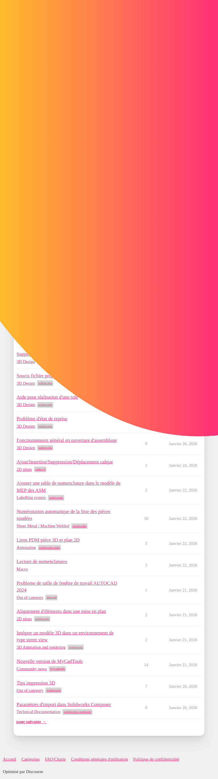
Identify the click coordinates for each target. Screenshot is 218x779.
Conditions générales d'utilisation (99, 759)
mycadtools (57, 668)
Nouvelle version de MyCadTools (50, 661)
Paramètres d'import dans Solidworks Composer (64, 704)
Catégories (30, 759)
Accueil (9, 759)
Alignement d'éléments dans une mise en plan (61, 611)
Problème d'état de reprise (42, 418)
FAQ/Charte (55, 759)
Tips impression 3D (36, 683)
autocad (51, 597)
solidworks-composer (77, 711)
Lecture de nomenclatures (42, 561)
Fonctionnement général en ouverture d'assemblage (67, 440)
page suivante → (31, 721)
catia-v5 (40, 469)
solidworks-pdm (49, 547)
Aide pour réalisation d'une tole (47, 397)
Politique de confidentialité (156, 759)
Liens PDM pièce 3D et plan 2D (48, 540)
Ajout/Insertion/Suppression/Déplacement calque (65, 462)
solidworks (45, 383)
